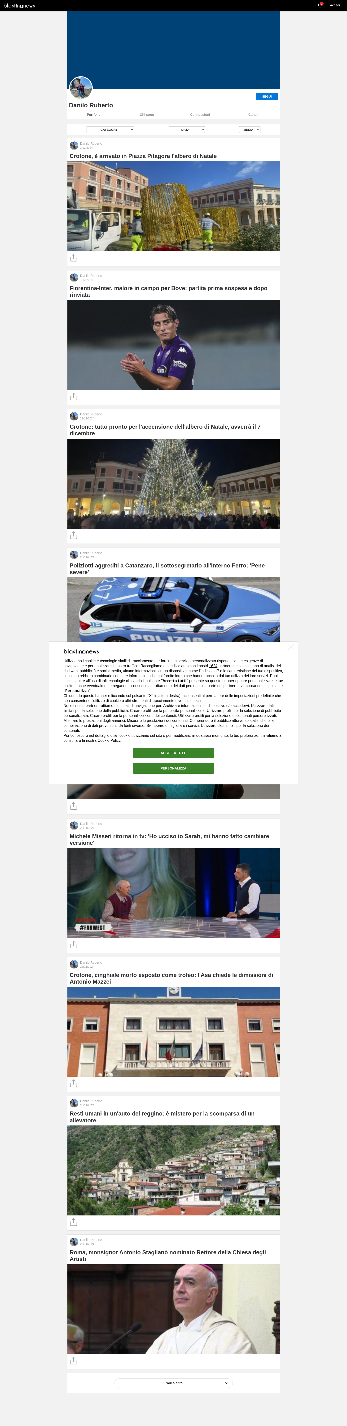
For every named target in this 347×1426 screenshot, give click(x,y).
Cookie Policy (109, 740)
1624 (213, 666)
